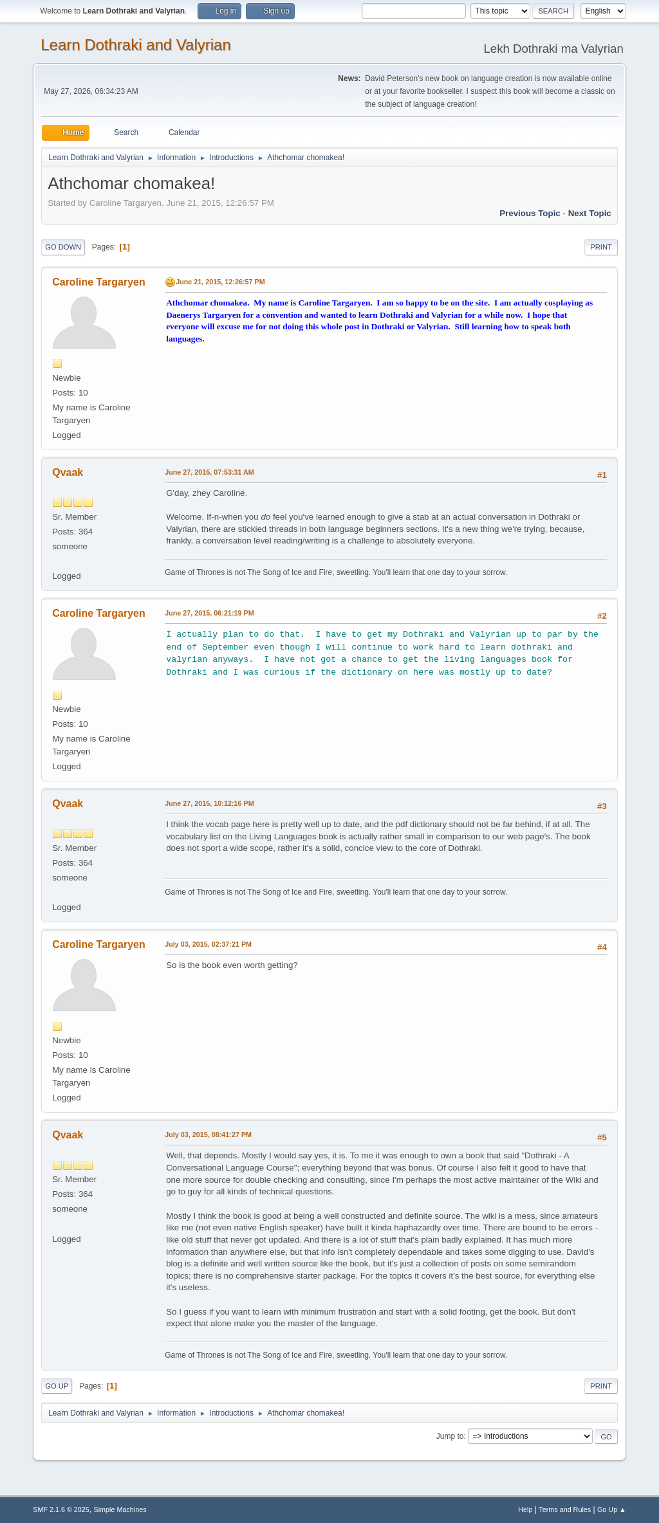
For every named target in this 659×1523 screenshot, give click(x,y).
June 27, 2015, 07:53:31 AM (209, 472)
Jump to (450, 1436)
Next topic (589, 213)
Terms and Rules (565, 1509)
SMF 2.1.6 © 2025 (61, 1509)
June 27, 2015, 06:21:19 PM (209, 613)
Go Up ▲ (611, 1509)
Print (601, 247)
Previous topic (530, 213)
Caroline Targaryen (98, 282)
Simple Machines (120, 1509)
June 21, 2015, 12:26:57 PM (220, 282)
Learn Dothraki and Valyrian (136, 44)
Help (525, 1509)
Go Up (56, 1386)
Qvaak (67, 472)
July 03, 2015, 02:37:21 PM (208, 944)
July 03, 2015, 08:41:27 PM (208, 1134)
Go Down (63, 247)
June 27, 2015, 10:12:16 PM (209, 803)
